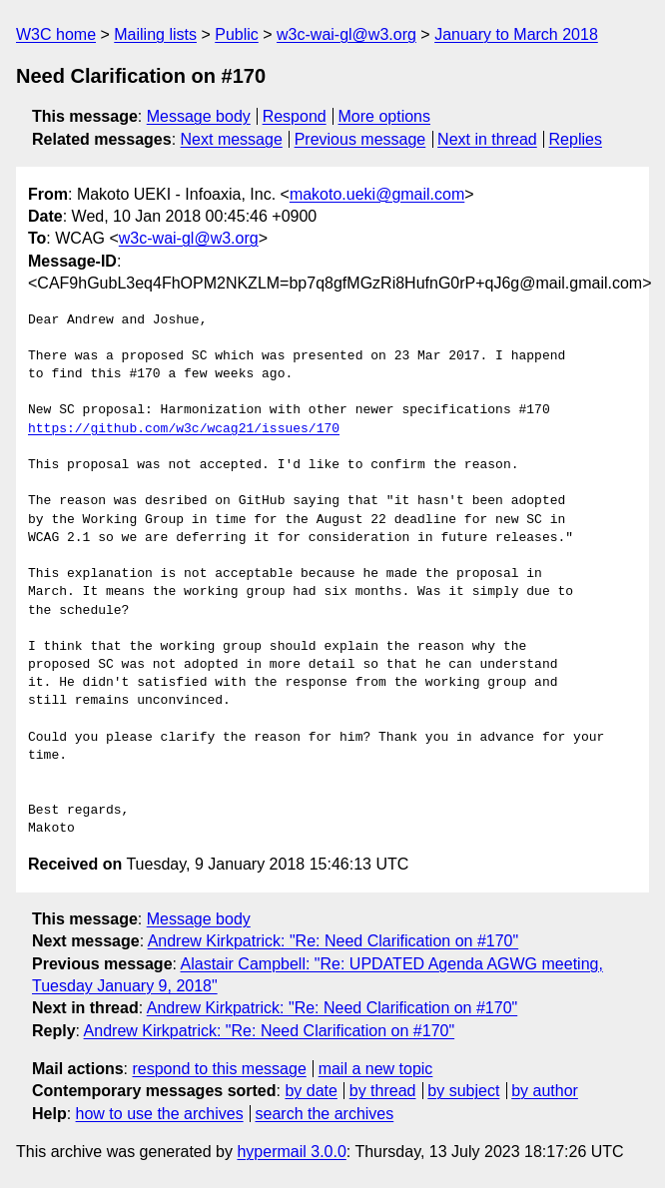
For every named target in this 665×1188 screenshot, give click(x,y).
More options (384, 116)
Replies (575, 139)
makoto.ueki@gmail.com (377, 194)
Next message (232, 139)
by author (544, 1090)
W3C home (56, 34)
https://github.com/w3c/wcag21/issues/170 (183, 429)
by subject (463, 1090)
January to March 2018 (516, 34)
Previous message (360, 139)
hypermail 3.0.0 (291, 1151)
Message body (199, 116)
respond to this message (219, 1068)
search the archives (325, 1113)
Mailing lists (155, 34)
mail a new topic (376, 1068)
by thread (382, 1090)
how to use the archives (160, 1113)
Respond (295, 116)
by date (310, 1090)
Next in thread (487, 139)
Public (237, 34)
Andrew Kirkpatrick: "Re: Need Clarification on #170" (333, 940)
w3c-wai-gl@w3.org (346, 34)
